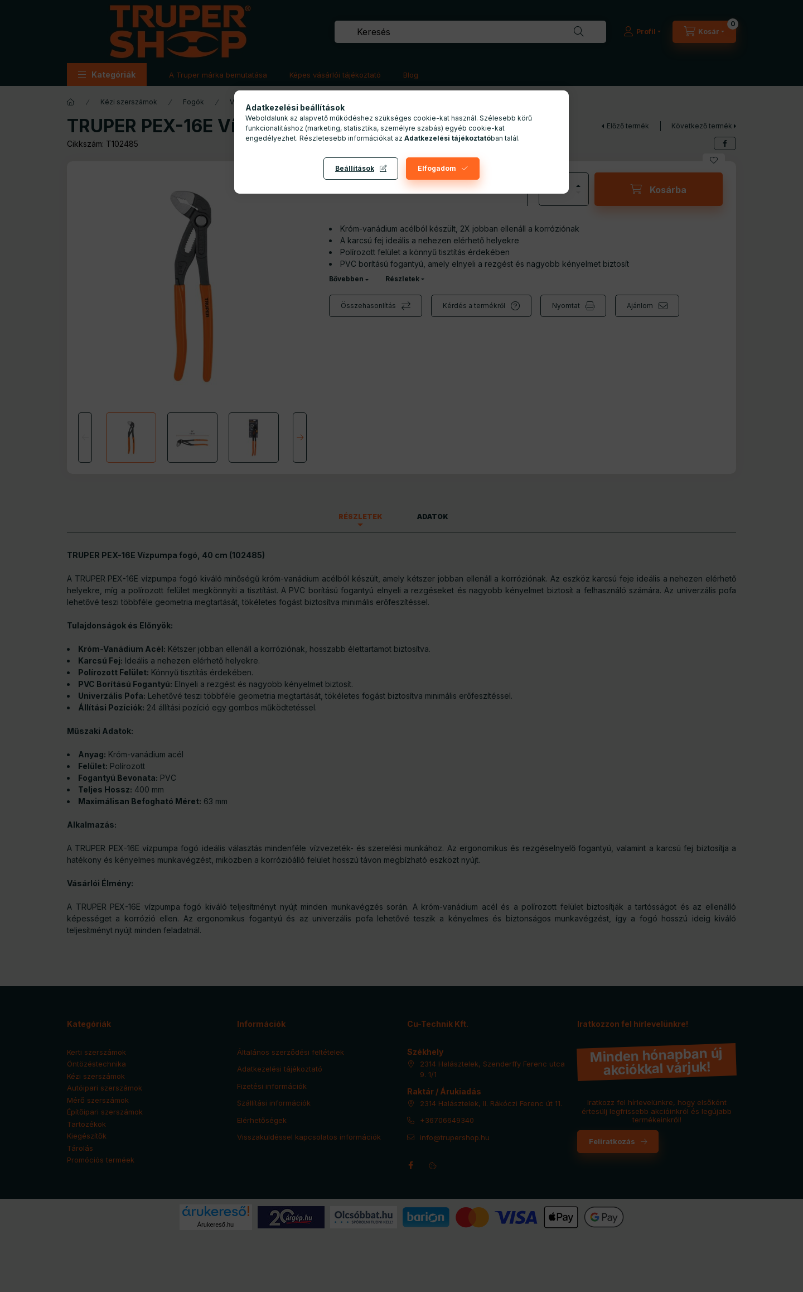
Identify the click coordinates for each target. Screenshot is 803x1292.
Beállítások (354, 168)
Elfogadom (437, 168)
